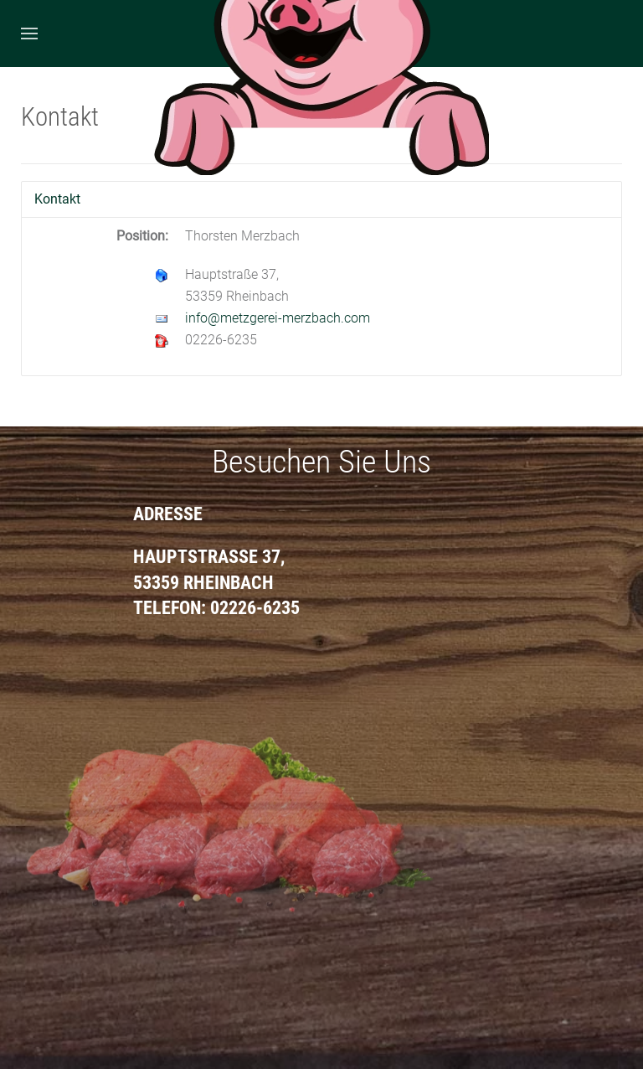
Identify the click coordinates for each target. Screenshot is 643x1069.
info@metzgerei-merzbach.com (277, 318)
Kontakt (57, 199)
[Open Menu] (29, 33)
